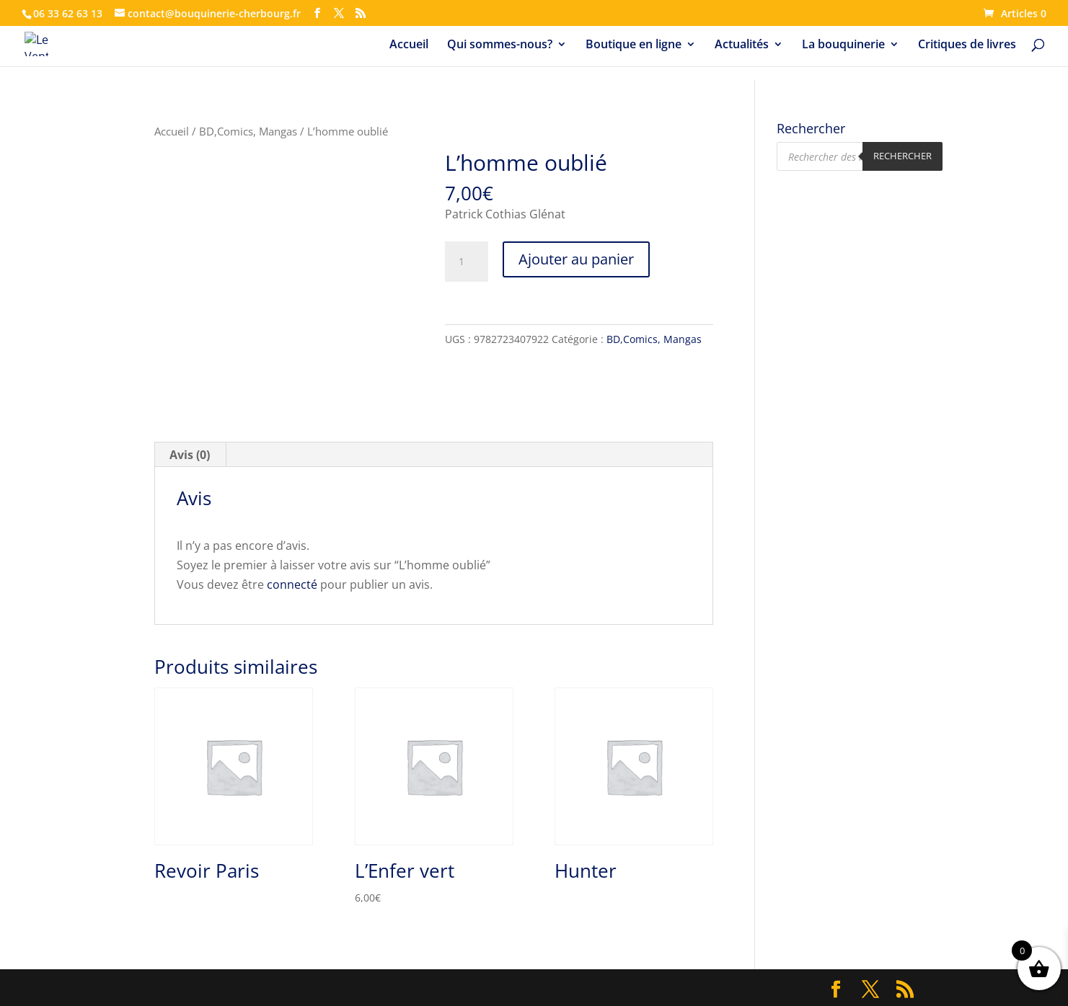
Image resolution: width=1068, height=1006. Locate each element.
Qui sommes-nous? (499, 45)
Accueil (408, 45)
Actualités (742, 45)
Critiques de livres (967, 45)
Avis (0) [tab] (189, 455)
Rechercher (902, 155)
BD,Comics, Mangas (248, 131)
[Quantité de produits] (466, 261)
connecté (292, 584)
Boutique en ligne (633, 45)
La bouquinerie (843, 45)
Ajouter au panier (576, 259)
